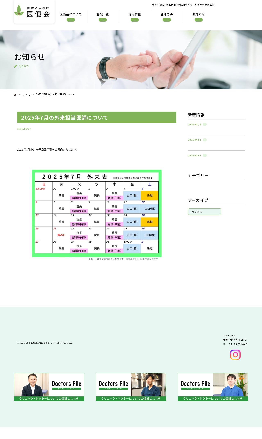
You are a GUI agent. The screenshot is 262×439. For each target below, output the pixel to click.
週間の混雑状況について (201, 135)
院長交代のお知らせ (198, 150)
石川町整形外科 (163, 135)
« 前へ (28, 295)
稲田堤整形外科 (198, 215)
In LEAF (194, 210)
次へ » (167, 295)
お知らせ (195, 195)
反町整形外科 (197, 206)
